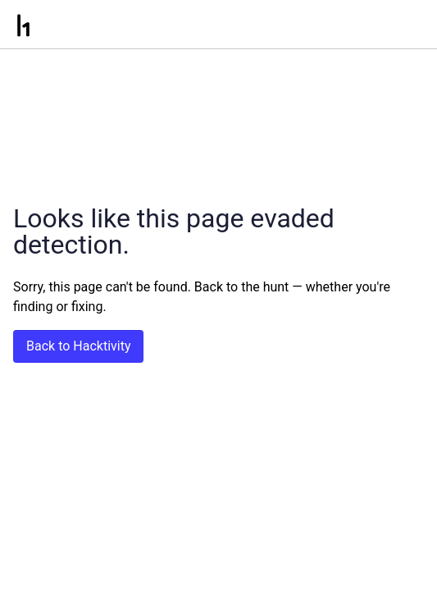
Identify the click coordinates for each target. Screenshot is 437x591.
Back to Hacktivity (78, 346)
